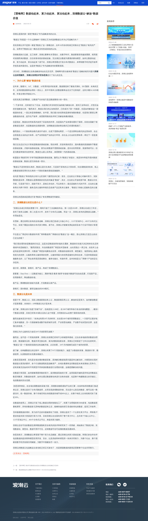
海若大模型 (32, 3)
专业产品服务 (90, 488)
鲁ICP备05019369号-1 (87, 512)
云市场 (39, 3)
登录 (143, 3)
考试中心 (72, 496)
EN (114, 3)
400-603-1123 (124, 499)
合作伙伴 (44, 3)
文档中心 (55, 491)
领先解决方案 (90, 491)
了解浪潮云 (59, 3)
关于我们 (38, 484)
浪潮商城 (72, 488)
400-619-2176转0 (125, 497)
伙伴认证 (55, 494)
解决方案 (25, 3)
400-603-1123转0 (125, 502)
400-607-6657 (124, 492)
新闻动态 (38, 491)
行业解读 (38, 494)
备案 (128, 3)
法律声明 (23, 517)
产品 (19, 3)
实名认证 (121, 3)
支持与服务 (51, 3)
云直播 (37, 496)
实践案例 (38, 499)
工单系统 (55, 488)
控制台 (136, 3)
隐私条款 (16, 517)
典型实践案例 (90, 494)
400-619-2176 (124, 494)
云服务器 (72, 491)
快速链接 (72, 484)
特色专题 (89, 484)
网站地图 (30, 517)
